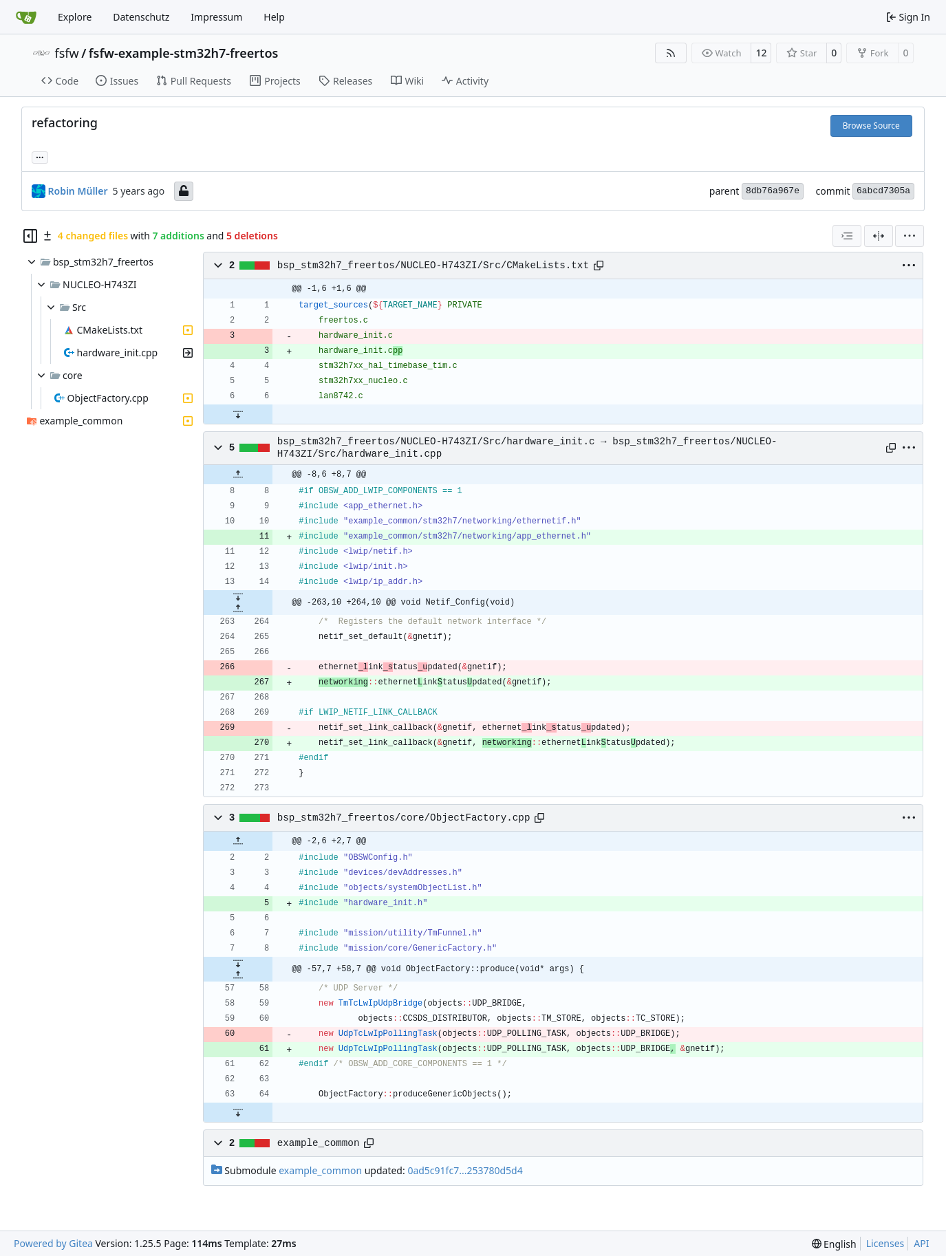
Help (274, 16)
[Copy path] (598, 265)
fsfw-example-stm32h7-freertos (184, 53)
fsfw (67, 53)
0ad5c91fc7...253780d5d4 (464, 1170)
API (921, 1243)
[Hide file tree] (30, 236)
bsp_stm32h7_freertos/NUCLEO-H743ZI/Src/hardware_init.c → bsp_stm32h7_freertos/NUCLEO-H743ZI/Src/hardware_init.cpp (527, 447)
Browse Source (871, 125)
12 (760, 52)
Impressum (216, 16)
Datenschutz (141, 16)
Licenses (885, 1243)
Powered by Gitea (53, 1243)
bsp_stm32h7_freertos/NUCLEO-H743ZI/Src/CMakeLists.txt (433, 265)
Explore (75, 16)
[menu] (909, 236)
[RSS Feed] (671, 53)
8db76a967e (772, 191)
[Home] (26, 17)
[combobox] (846, 236)
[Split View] (878, 236)
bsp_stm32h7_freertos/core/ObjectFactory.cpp (403, 817)
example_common (318, 1143)
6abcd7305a (883, 191)
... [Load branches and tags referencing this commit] (40, 156)
